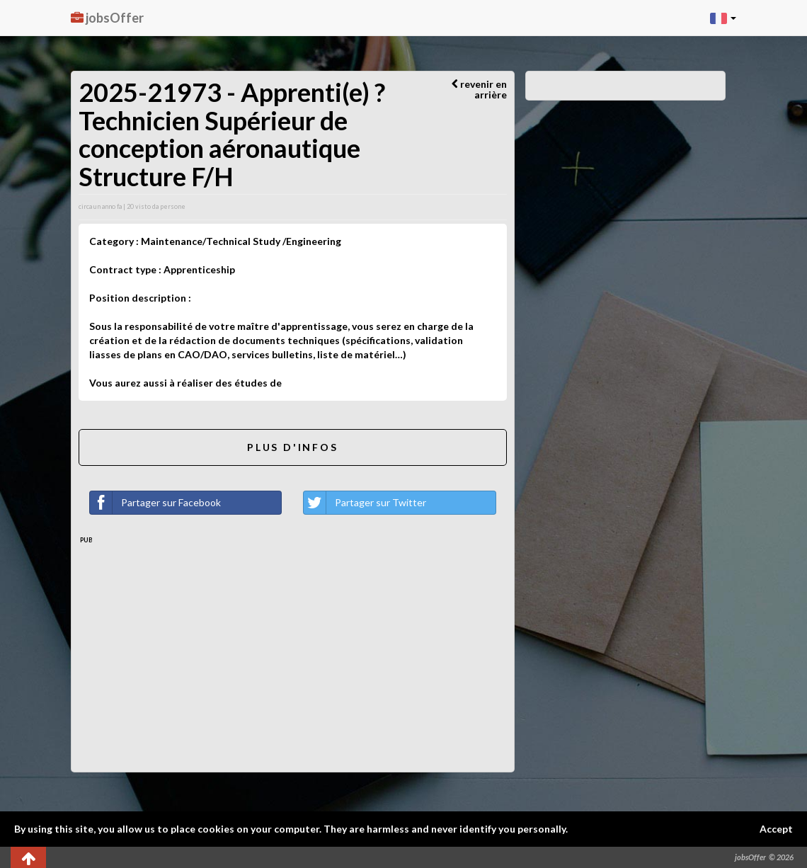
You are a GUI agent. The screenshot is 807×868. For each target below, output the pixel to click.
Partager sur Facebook (155, 502)
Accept (776, 829)
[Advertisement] (293, 651)
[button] (723, 17)
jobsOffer (107, 17)
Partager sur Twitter (365, 502)
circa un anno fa (100, 206)
